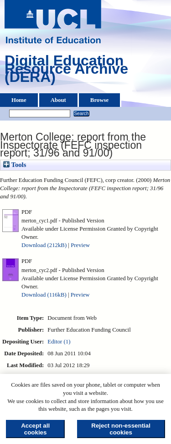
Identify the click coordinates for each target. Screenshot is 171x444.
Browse (99, 100)
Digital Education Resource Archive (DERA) (66, 71)
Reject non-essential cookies (120, 429)
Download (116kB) (44, 295)
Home (18, 100)
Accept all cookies (35, 429)
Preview (80, 245)
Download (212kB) (44, 245)
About (58, 100)
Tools (14, 164)
